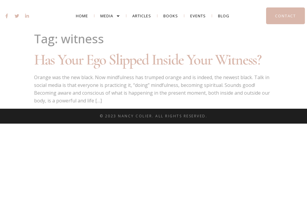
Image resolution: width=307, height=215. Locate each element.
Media (110, 16)
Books (170, 16)
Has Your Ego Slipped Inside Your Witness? (147, 60)
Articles (141, 16)
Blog (223, 16)
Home (82, 16)
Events (198, 16)
